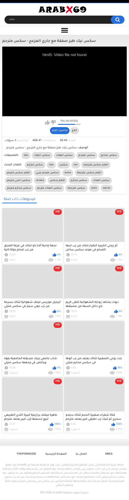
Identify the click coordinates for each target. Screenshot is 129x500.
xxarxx (106, 188)
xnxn (94, 188)
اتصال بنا (81, 454)
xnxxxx (40, 180)
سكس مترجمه (76, 188)
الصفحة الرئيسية (56, 454)
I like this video (47, 122)
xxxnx (67, 172)
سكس (64, 165)
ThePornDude (26, 454)
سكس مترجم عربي (47, 172)
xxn (76, 165)
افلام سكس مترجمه (96, 165)
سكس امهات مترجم (49, 188)
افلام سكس (57, 180)
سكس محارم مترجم (19, 188)
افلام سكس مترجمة (89, 172)
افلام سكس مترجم (18, 172)
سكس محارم (109, 155)
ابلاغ (74, 130)
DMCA (108, 454)
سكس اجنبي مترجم (18, 180)
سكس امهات (64, 155)
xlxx (26, 155)
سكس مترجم (87, 155)
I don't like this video (53, 122)
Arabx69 (57, 492)
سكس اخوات (42, 155)
